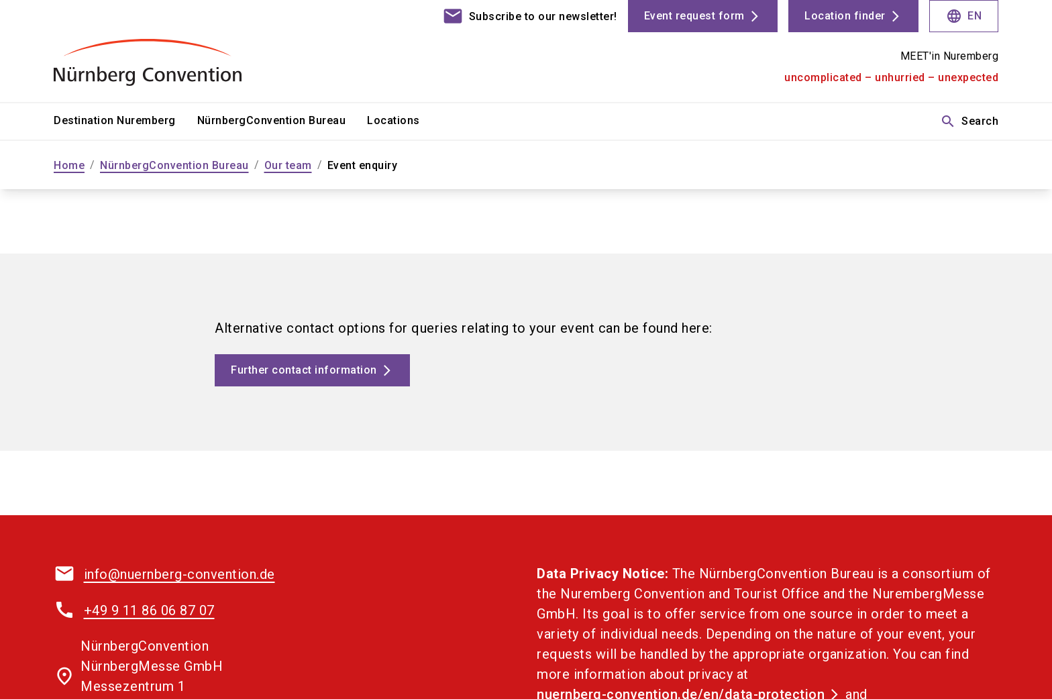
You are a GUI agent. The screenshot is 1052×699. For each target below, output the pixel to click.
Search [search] (969, 121)
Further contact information (304, 370)
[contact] (529, 16)
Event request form (694, 15)
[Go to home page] (164, 51)
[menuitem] (125, 121)
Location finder (845, 15)
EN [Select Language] (964, 16)
